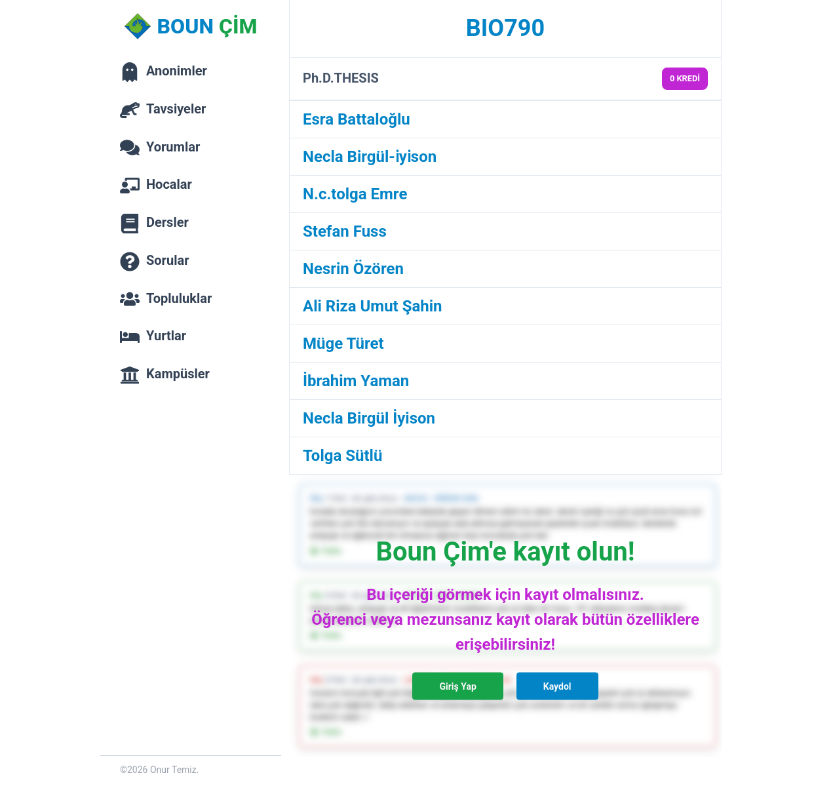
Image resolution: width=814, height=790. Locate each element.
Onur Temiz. (174, 769)
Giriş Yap (457, 686)
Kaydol (557, 686)
